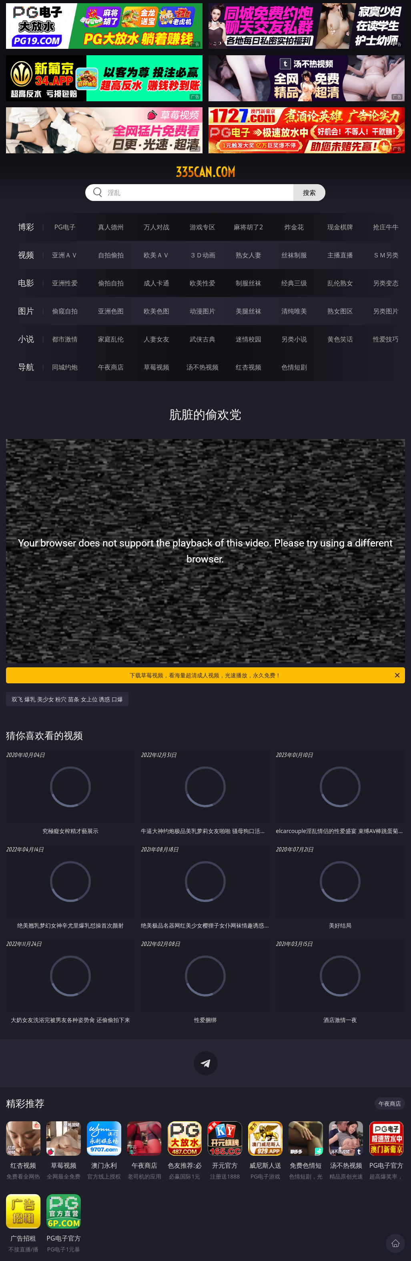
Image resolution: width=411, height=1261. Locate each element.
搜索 (309, 192)
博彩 (26, 226)
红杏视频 (248, 367)
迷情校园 (248, 339)
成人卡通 (156, 283)
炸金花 (294, 227)
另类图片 (386, 311)
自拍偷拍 (111, 255)
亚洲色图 (111, 311)
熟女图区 (340, 311)
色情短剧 (294, 367)
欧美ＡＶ (156, 255)
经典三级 (294, 283)
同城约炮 (65, 367)
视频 (26, 254)
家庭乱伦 (111, 339)
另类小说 (294, 339)
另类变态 (386, 283)
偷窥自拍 (65, 311)
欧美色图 (156, 311)
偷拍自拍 (111, 283)
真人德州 (111, 227)
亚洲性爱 (65, 283)
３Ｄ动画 (202, 255)
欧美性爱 (202, 283)
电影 (26, 282)
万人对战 (156, 227)
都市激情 (65, 339)
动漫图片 (202, 311)
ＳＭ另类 (386, 255)
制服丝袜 (248, 283)
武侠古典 (202, 339)
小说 (26, 338)
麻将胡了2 (248, 227)
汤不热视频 (202, 367)
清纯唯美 (294, 311)
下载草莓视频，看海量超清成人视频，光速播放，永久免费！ (265, 675)
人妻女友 (156, 339)
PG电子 (65, 227)
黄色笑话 (340, 339)
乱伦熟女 (340, 283)
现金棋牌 (340, 227)
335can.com (205, 172)
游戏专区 (202, 227)
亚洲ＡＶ (65, 255)
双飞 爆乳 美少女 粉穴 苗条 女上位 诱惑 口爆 (67, 699)
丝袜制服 (294, 255)
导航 (26, 366)
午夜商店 (111, 367)
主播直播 (340, 255)
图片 (26, 310)
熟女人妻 (248, 255)
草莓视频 (156, 367)
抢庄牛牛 (386, 227)
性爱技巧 (386, 339)
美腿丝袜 (248, 311)
